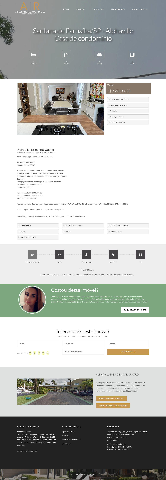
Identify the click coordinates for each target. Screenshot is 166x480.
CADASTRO (98, 9)
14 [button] (64, 134)
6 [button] (36, 134)
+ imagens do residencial (111, 398)
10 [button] (50, 134)
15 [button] (67, 134)
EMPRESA (80, 9)
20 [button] (85, 134)
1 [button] (19, 134)
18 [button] (78, 134)
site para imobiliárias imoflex (83, 474)
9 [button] (46, 134)
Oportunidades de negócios (113, 406)
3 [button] (26, 134)
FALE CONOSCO (139, 9)
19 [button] (81, 134)
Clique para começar (134, 310)
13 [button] (60, 134)
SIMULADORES (118, 9)
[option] (60, 109)
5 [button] (33, 134)
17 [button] (74, 134)
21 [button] (88, 134)
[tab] (83, 465)
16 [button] (71, 134)
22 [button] (92, 134)
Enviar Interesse (128, 352)
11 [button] (53, 134)
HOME (66, 9)
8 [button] (43, 134)
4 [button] (29, 134)
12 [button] (57, 134)
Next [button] (99, 109)
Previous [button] (19, 109)
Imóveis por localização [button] (26, 464)
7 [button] (39, 134)
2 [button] (22, 134)
